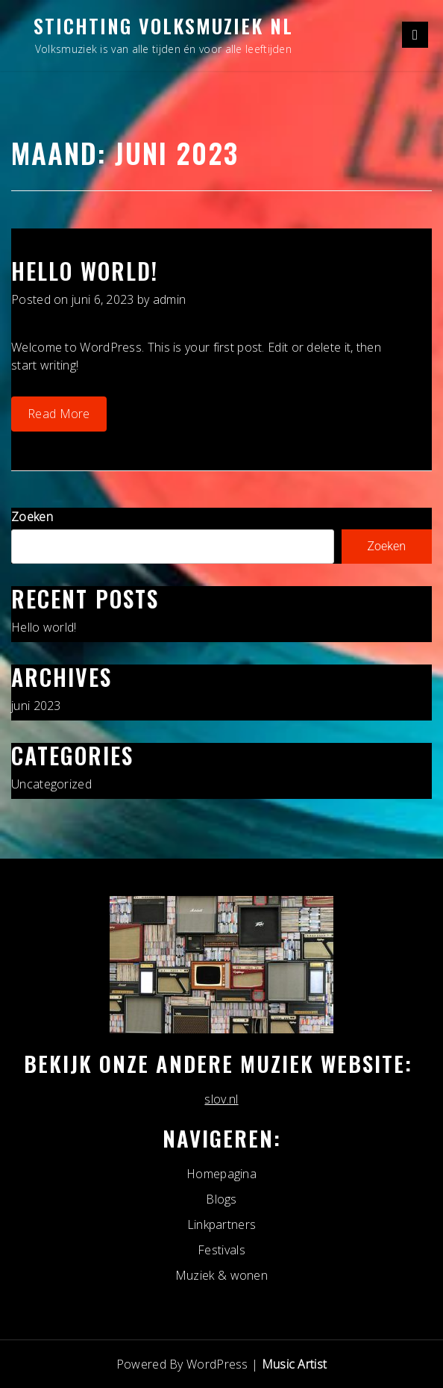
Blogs (221, 1199)
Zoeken (32, 516)
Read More (59, 413)
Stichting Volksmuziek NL (163, 25)
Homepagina (221, 1174)
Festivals (221, 1250)
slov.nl (221, 1099)
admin (169, 299)
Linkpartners (222, 1224)
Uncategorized (51, 784)
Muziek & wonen (221, 1275)
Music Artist (294, 1364)
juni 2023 (36, 705)
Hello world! (84, 270)
